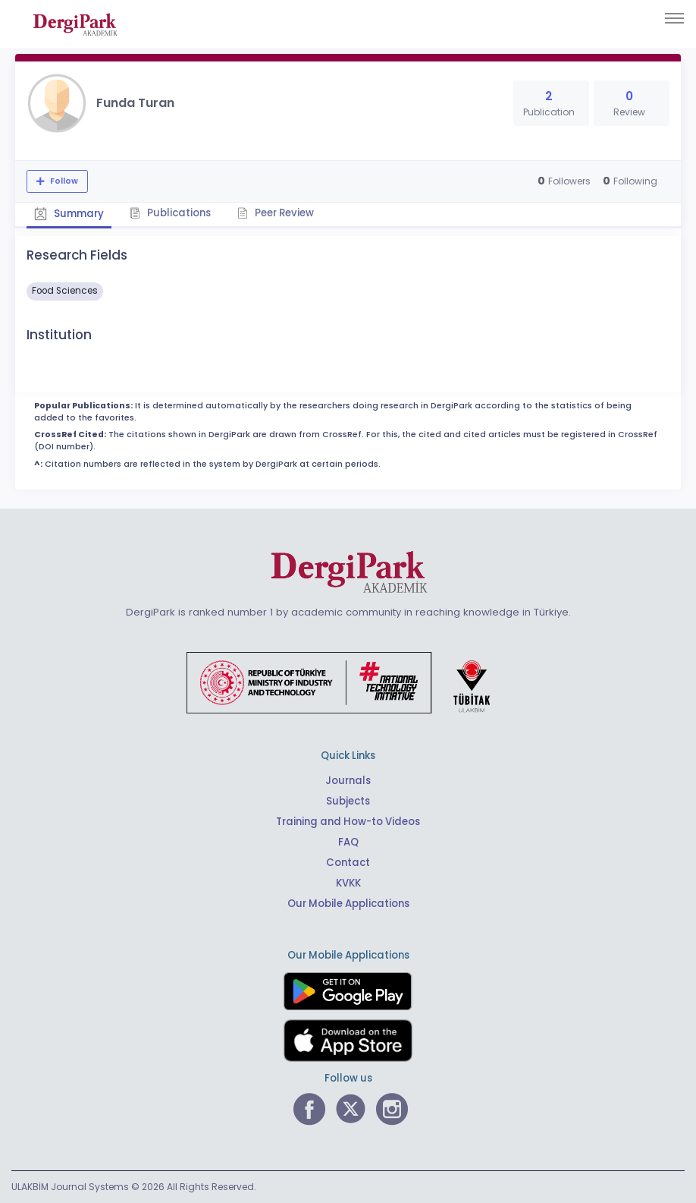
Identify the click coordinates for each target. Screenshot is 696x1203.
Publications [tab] (171, 213)
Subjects (348, 801)
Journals (348, 780)
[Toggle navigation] (674, 18)
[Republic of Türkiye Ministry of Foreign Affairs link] (348, 681)
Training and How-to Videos (348, 821)
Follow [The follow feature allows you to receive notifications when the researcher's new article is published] (63, 181)
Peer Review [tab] (276, 213)
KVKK (348, 883)
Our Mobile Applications (348, 903)
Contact (348, 862)
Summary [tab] (69, 213)
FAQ (348, 842)
